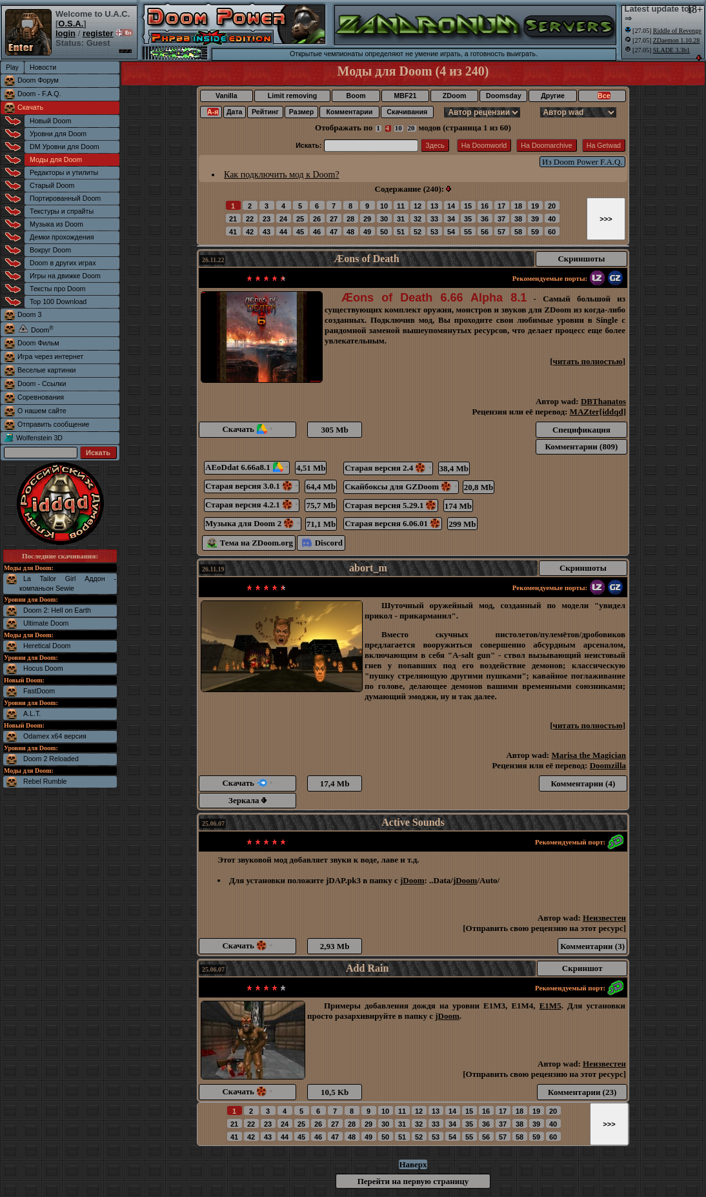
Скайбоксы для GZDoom (401, 486)
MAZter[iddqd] (598, 411)
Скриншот (582, 968)
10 (398, 128)
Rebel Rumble (45, 781)
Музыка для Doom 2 (252, 523)
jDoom (412, 880)
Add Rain (367, 968)
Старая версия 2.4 (388, 468)
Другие (553, 95)
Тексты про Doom (57, 288)
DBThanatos (603, 401)
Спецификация (581, 430)
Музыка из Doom (56, 224)
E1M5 (550, 1005)
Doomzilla (608, 765)
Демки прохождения (62, 237)
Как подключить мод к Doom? (281, 174)
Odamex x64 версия (54, 736)
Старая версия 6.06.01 (393, 523)
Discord (322, 542)
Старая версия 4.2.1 (251, 504)
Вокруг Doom (50, 250)
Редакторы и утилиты (64, 172)
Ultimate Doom (45, 623)
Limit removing (292, 95)
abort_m (368, 567)
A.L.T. (32, 713)
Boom (355, 95)
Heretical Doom (46, 646)
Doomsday (503, 95)
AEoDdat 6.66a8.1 (246, 467)
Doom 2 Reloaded (51, 758)
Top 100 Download (58, 301)
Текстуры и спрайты (62, 211)
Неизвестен (604, 918)
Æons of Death (366, 258)
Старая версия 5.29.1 (391, 505)
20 (411, 128)
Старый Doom (52, 185)
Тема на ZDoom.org (250, 542)
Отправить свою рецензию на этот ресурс (544, 928)
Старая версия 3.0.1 (251, 486)
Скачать (30, 107)
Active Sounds (412, 822)
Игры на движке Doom (65, 276)
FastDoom (39, 691)
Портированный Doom (65, 198)
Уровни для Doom (58, 134)
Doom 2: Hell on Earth (57, 610)
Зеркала (247, 800)
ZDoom (455, 95)
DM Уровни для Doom (64, 146)
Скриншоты (581, 258)
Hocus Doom (43, 668)
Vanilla (226, 95)
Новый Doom (50, 121)
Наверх (413, 1164)
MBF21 (405, 95)
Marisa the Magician (588, 755)
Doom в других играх (63, 263)
